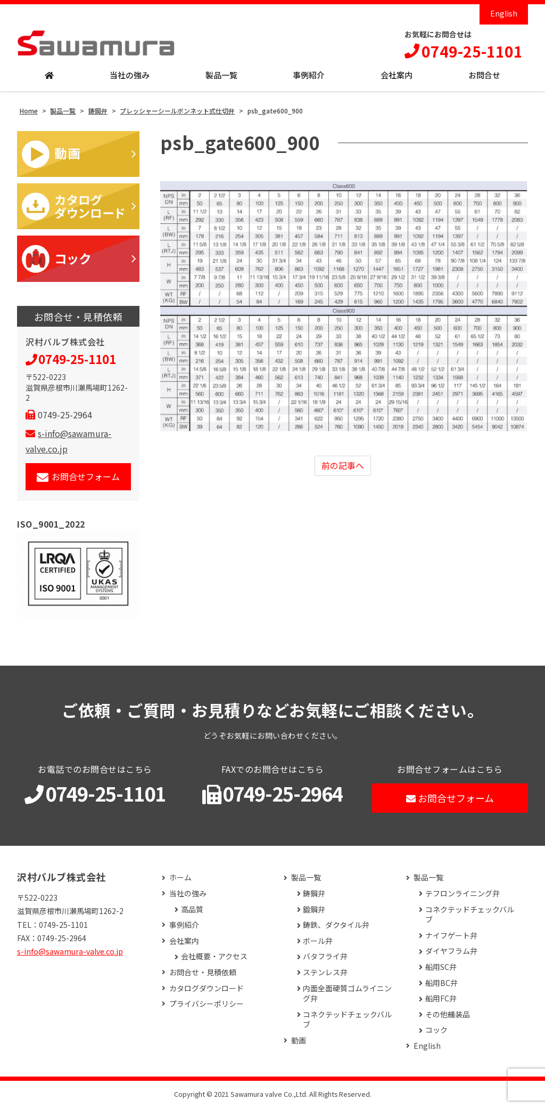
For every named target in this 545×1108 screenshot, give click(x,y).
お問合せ (484, 75)
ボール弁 (318, 941)
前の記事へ (342, 465)
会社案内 (396, 75)
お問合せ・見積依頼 (202, 972)
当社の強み (130, 75)
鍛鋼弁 (314, 909)
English (503, 13)
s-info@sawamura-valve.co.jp (70, 951)
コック (436, 1030)
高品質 (192, 909)
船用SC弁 (441, 967)
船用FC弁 (441, 999)
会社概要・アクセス (214, 957)
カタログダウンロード (206, 988)
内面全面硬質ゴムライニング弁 (347, 993)
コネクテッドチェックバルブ (347, 1019)
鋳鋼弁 (314, 893)
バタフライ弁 (325, 957)
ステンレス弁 (325, 972)
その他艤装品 (447, 1014)
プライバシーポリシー (206, 1004)
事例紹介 (309, 75)
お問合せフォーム (78, 476)
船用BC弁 (441, 983)
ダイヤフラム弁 (451, 952)
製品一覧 (221, 75)
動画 (298, 1041)
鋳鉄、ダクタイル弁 (336, 925)
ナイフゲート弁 (451, 936)
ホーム (180, 878)
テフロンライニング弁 (462, 893)
